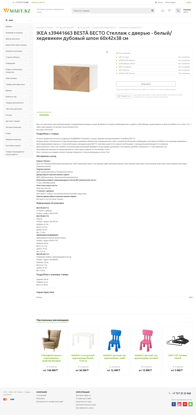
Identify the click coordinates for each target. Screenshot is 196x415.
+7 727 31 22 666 (21, 2)
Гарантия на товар (83, 401)
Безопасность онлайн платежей (49, 401)
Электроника (11, 78)
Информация (83, 392)
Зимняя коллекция (13, 139)
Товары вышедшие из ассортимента (15, 153)
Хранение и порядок (14, 33)
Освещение (10, 63)
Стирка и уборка (13, 57)
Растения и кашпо (13, 145)
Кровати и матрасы (14, 51)
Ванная (9, 90)
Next (190, 320)
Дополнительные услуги (86, 405)
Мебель (9, 26)
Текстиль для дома (14, 109)
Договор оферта (83, 395)
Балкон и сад (11, 97)
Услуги (8, 133)
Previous (185, 320)
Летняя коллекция (13, 127)
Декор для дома (13, 39)
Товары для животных (15, 84)
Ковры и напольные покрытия (14, 70)
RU (190, 2)
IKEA (11, 20)
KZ (187, 2)
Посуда (9, 115)
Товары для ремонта (15, 103)
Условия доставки (83, 398)
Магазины (40, 398)
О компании (41, 395)
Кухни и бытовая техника (16, 45)
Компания (41, 392)
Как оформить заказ (85, 408)
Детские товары (13, 121)
